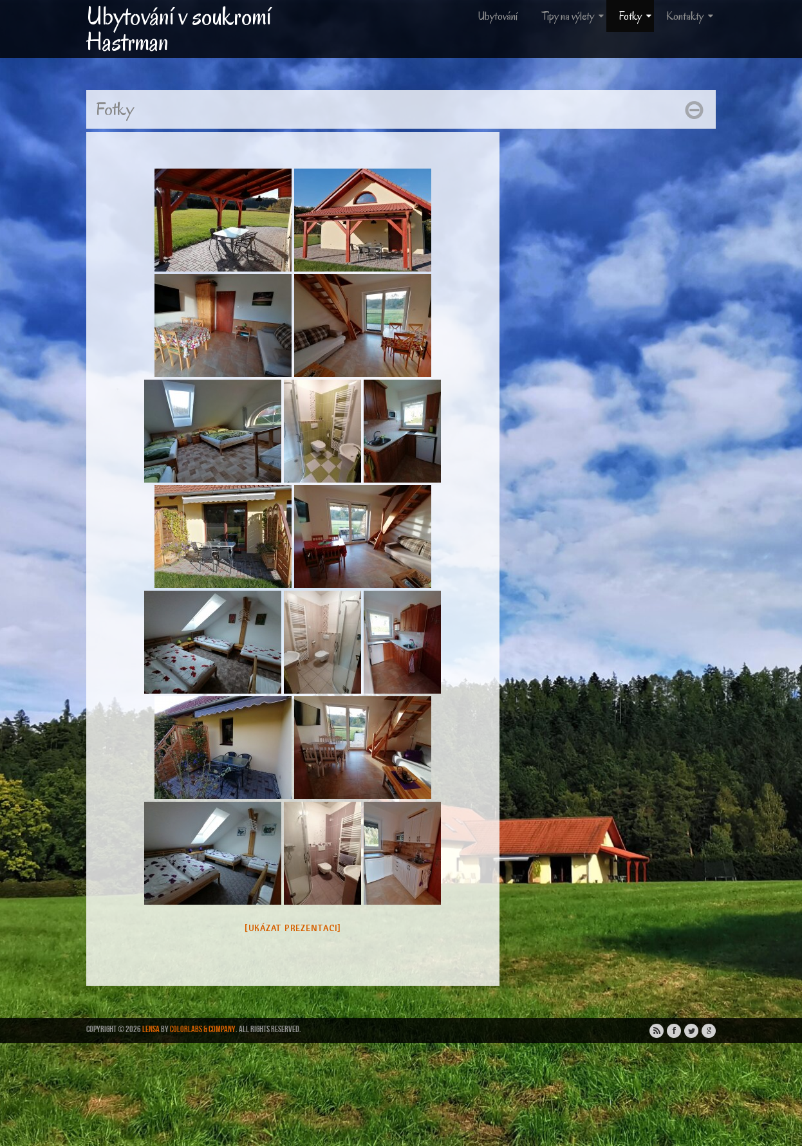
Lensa (151, 1029)
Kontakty (691, 16)
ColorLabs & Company (203, 1029)
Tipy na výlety (574, 16)
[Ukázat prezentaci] (293, 928)
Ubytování (498, 16)
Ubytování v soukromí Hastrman (178, 29)
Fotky (636, 16)
